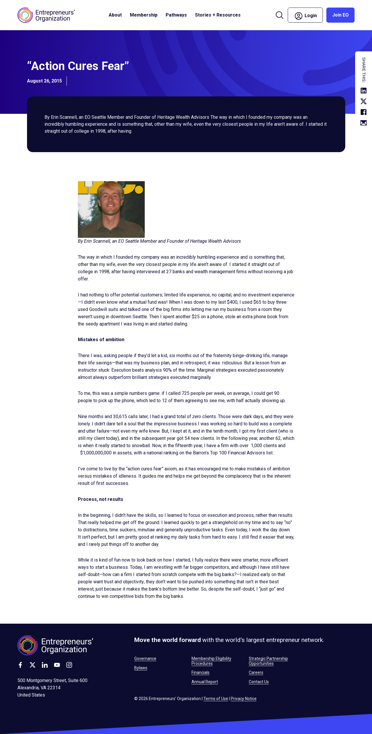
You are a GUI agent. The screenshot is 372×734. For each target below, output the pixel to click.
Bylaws (140, 667)
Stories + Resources (218, 15)
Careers (256, 672)
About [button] (115, 15)
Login (305, 16)
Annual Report (205, 681)
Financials (201, 672)
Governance (145, 658)
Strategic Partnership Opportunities (268, 660)
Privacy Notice (244, 698)
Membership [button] (144, 15)
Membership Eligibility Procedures (211, 660)
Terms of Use (215, 698)
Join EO (340, 15)
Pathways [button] (176, 15)
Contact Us (259, 681)
